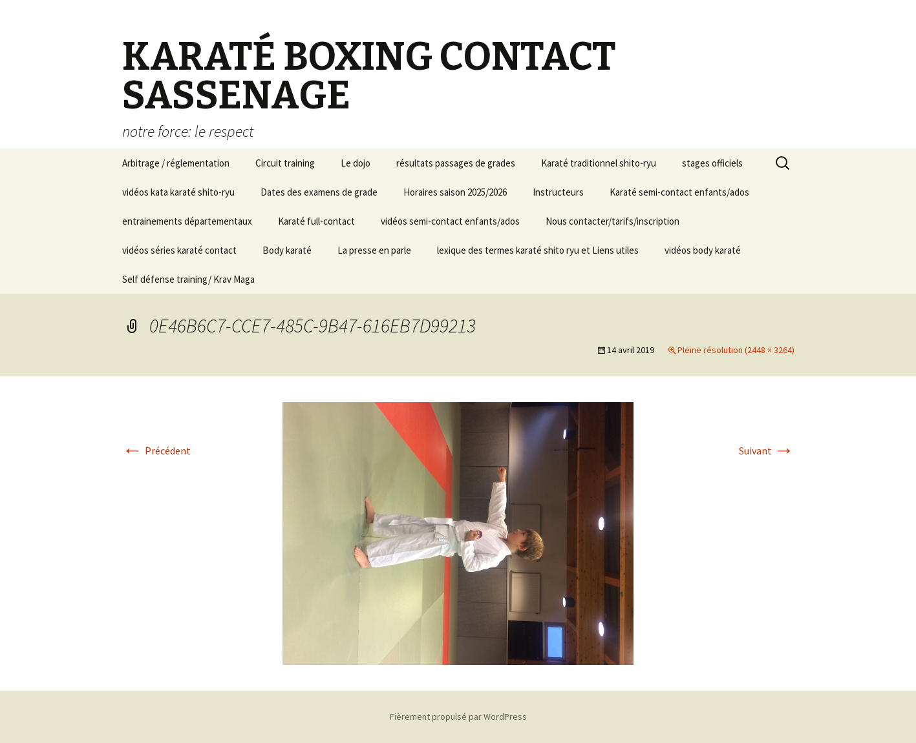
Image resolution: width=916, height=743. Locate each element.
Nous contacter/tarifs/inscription (612, 221)
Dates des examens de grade (319, 192)
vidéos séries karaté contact (179, 250)
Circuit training (285, 163)
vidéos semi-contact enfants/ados (450, 221)
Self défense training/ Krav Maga (188, 279)
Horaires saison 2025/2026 (455, 192)
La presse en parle (374, 250)
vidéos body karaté (703, 250)
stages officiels (712, 163)
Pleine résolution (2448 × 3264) (735, 350)
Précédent (156, 450)
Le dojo (355, 163)
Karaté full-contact (316, 221)
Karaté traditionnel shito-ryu (598, 163)
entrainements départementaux (187, 221)
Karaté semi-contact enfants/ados (679, 192)
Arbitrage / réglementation (175, 163)
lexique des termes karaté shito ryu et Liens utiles (538, 250)
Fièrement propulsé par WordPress (458, 716)
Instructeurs (558, 192)
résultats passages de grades (455, 163)
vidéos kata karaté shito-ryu (178, 192)
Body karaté (287, 250)
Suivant (766, 450)
